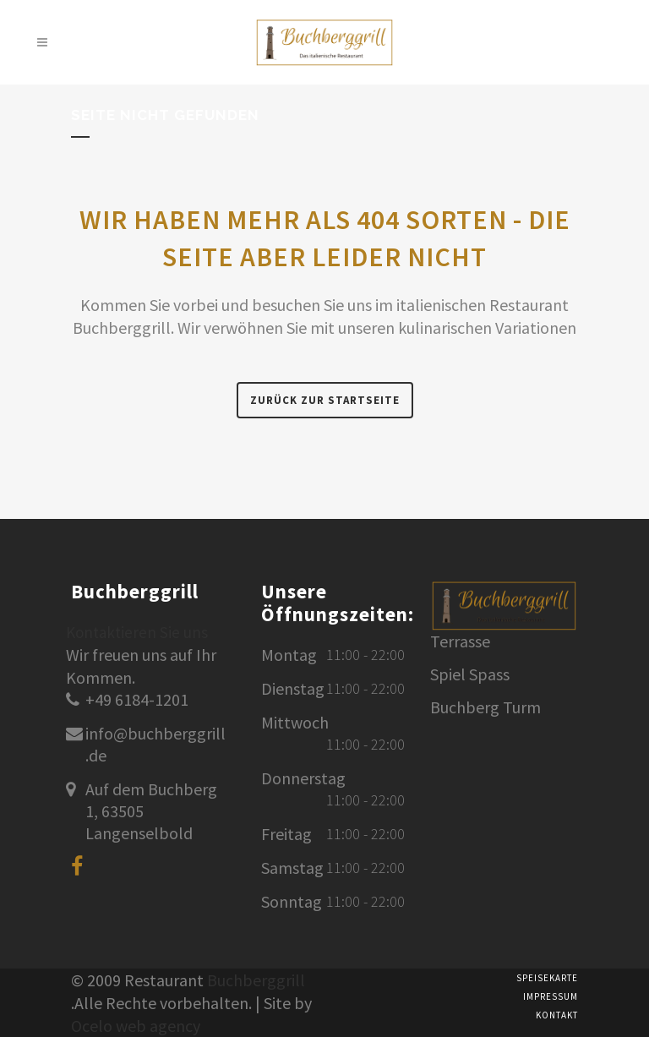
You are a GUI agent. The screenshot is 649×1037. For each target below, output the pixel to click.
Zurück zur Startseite (325, 400)
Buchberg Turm (485, 707)
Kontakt (557, 1015)
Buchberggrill (256, 980)
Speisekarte (547, 978)
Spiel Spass (470, 674)
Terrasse (460, 641)
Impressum (550, 996)
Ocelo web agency (135, 1025)
